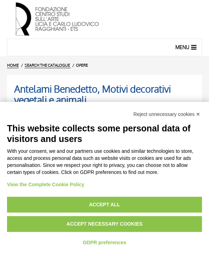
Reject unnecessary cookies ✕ (166, 114)
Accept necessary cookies (104, 224)
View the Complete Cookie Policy (45, 184)
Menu (186, 47)
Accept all (104, 204)
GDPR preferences (104, 242)
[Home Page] (104, 19)
